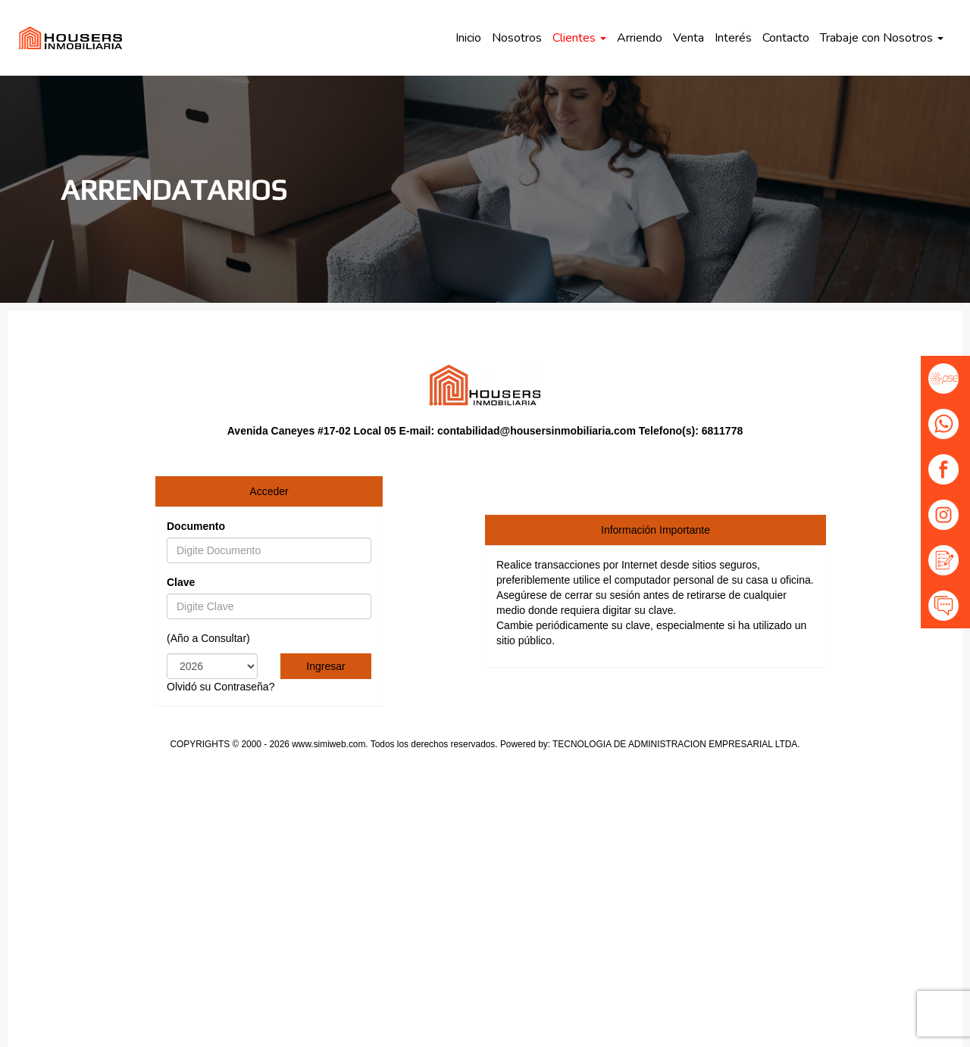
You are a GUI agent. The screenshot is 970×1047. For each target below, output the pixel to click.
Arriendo (639, 38)
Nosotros (517, 38)
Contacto (785, 38)
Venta (688, 38)
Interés (733, 38)
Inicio (468, 38)
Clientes (579, 38)
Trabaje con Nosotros (881, 38)
